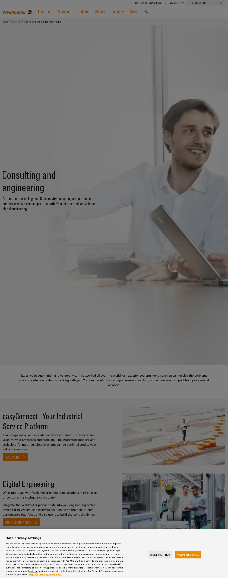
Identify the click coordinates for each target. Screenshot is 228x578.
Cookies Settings (160, 557)
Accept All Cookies (188, 557)
